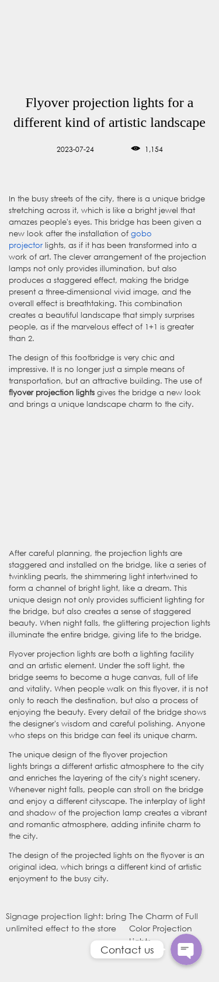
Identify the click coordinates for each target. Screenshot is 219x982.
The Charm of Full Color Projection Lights (163, 928)
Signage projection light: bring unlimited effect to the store (66, 922)
